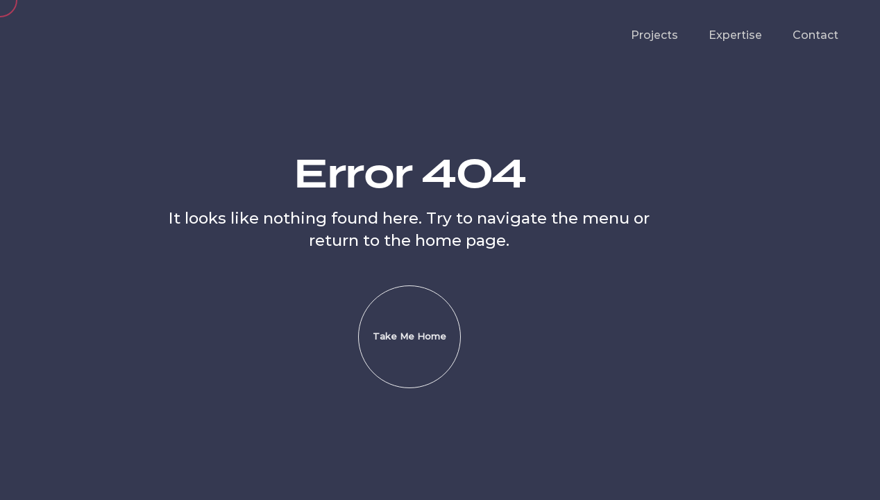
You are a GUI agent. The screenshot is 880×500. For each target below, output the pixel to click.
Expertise (735, 35)
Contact (815, 35)
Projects (654, 35)
